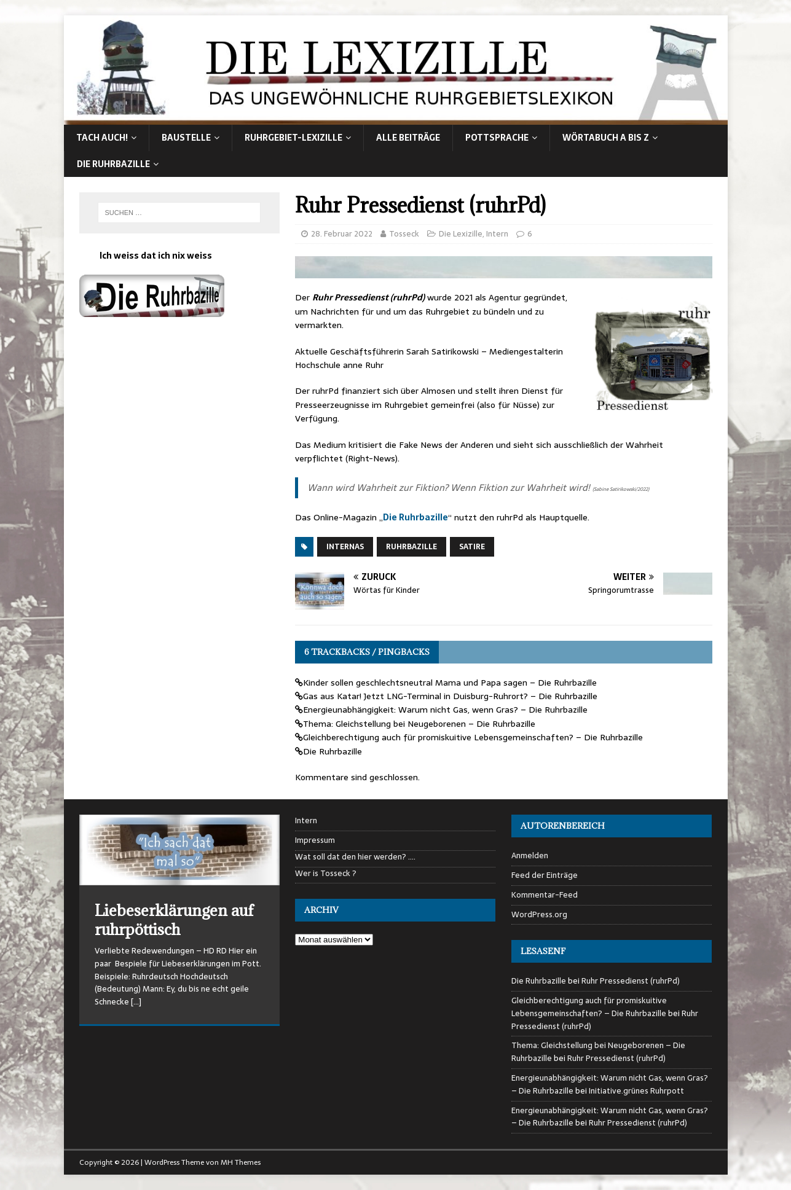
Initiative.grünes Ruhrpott (636, 1090)
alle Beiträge (408, 137)
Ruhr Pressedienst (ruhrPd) (630, 980)
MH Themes (241, 1162)
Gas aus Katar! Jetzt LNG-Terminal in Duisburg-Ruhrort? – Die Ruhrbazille (450, 696)
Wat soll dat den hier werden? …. (355, 857)
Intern (497, 233)
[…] (136, 1001)
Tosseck (404, 233)
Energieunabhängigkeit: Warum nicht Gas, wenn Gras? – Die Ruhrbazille (445, 709)
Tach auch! (102, 137)
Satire (472, 547)
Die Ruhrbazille (113, 164)
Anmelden (529, 856)
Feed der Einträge (544, 875)
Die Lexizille (460, 233)
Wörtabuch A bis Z (605, 137)
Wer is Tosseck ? (325, 873)
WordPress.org (539, 914)
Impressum (315, 840)
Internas (345, 547)
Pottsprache (497, 137)
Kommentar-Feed (544, 894)
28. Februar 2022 (341, 233)
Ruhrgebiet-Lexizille (293, 137)
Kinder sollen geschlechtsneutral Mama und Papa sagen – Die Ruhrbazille (450, 682)
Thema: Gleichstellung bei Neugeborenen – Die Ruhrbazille (419, 723)
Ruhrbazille (411, 547)
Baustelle (186, 137)
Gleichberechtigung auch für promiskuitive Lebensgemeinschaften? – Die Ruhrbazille (473, 737)
